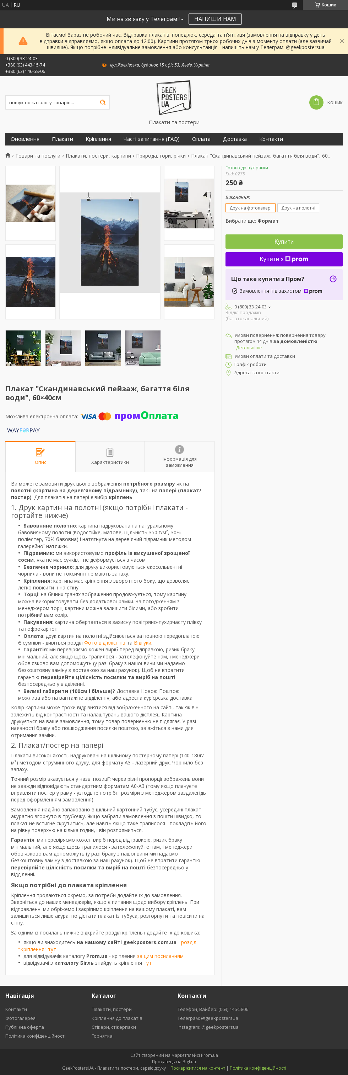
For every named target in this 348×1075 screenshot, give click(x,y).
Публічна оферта (24, 1027)
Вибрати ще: (252, 220)
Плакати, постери (112, 1009)
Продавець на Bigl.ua (174, 1062)
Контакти (271, 139)
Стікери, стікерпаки (114, 1027)
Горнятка (102, 1036)
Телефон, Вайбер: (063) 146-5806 (213, 1009)
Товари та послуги (37, 156)
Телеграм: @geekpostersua (208, 1018)
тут (147, 962)
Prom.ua (209, 1055)
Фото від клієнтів (104, 642)
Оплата (201, 139)
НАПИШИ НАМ (215, 19)
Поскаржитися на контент (197, 1068)
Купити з (284, 259)
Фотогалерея (20, 1018)
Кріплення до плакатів (117, 1018)
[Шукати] (103, 102)
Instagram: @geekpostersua (208, 1027)
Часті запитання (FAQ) (152, 139)
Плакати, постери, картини (98, 156)
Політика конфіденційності (35, 1036)
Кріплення (98, 139)
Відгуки (142, 642)
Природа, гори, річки (161, 156)
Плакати (62, 139)
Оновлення (25, 139)
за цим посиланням (160, 956)
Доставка (235, 139)
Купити (284, 241)
